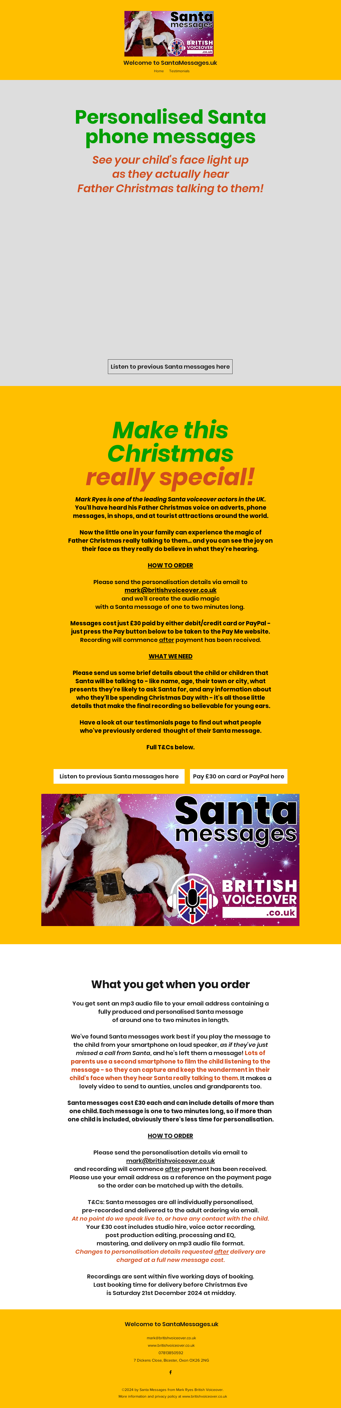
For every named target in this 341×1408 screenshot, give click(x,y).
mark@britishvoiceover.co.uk (171, 590)
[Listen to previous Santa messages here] (170, 366)
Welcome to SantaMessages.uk (170, 63)
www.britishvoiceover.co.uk (171, 1345)
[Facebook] (170, 1372)
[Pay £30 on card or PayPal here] (238, 776)
